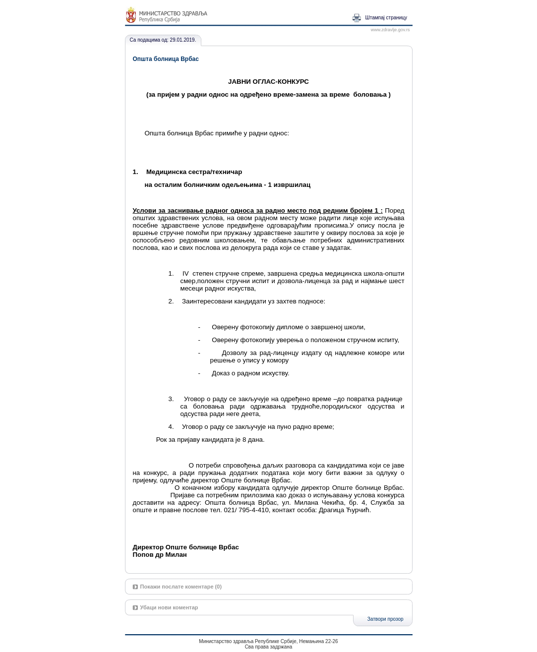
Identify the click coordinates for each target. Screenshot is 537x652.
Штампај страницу (386, 17)
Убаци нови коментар (169, 607)
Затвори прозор (385, 619)
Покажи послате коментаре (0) (181, 587)
